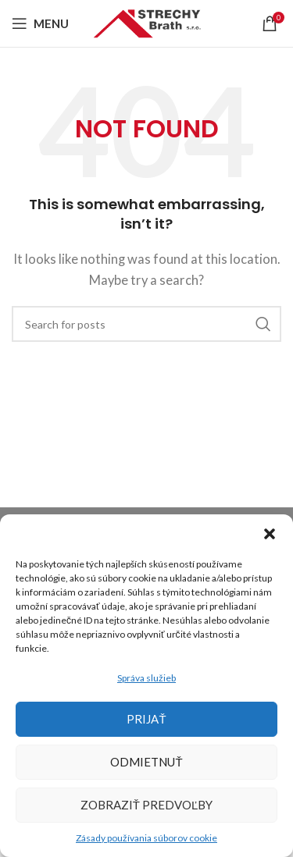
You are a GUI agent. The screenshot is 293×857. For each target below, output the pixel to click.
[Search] (146, 324)
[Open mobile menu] (40, 23)
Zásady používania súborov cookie (146, 838)
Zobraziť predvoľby (146, 805)
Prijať (146, 719)
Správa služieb (146, 678)
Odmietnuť (146, 762)
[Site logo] (147, 22)
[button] (269, 534)
